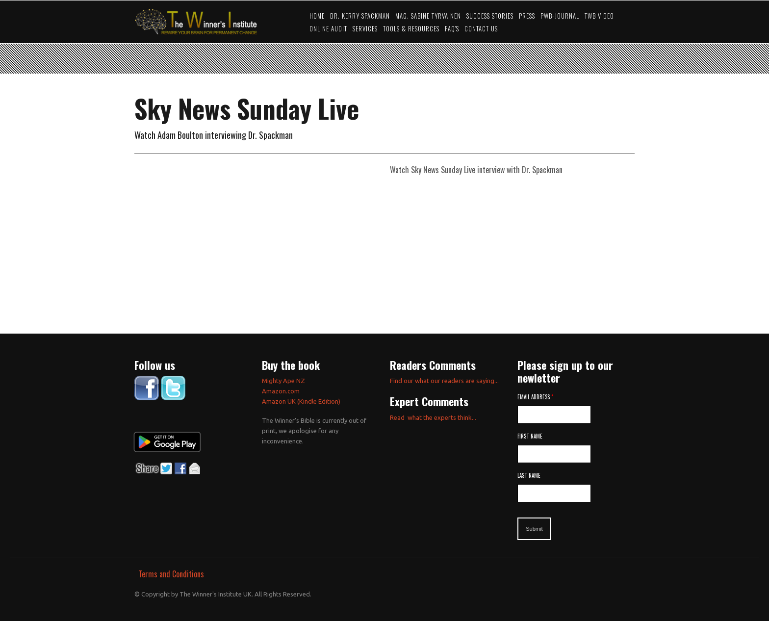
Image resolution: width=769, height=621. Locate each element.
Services (365, 28)
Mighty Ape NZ (284, 380)
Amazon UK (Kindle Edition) (301, 401)
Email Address (535, 397)
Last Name (528, 475)
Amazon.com (281, 391)
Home (317, 16)
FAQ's (452, 28)
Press (527, 16)
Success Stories (489, 16)
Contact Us (481, 28)
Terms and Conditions (171, 574)
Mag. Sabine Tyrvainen (428, 16)
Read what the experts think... (433, 417)
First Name (529, 436)
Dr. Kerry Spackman (360, 16)
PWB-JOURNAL (559, 16)
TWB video (599, 16)
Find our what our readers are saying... (444, 380)
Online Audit (328, 28)
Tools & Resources (411, 28)
